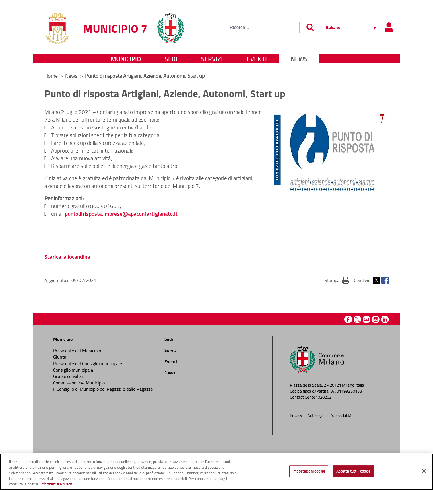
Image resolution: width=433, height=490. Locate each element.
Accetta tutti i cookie (353, 471)
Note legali (317, 415)
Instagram (376, 319)
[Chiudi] (424, 471)
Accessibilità (341, 415)
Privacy (296, 415)
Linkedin (385, 319)
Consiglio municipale (73, 370)
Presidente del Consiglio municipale (87, 363)
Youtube (366, 319)
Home (51, 75)
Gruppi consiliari (69, 376)
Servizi (212, 58)
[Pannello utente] (389, 27)
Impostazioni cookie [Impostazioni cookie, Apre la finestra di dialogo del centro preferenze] (308, 471)
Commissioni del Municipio (79, 383)
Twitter (376, 280)
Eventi (257, 58)
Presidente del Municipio (77, 350)
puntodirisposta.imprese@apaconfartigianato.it (121, 213)
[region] (216, 471)
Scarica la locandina (67, 256)
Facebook (385, 280)
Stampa (337, 280)
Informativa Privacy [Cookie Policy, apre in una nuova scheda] (56, 484)
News (299, 58)
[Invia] (310, 27)
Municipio (126, 58)
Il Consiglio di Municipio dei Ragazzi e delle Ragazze (103, 389)
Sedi (171, 58)
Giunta (59, 357)
